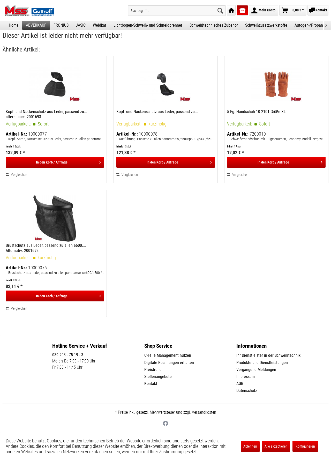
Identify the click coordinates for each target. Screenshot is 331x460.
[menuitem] (177, 10)
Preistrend (153, 369)
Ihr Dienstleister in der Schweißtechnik (268, 355)
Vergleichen (16, 175)
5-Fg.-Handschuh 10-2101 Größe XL (256, 111)
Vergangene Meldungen (256, 369)
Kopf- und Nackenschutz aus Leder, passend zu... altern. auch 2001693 (46, 114)
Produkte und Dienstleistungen (262, 362)
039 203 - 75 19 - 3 (67, 354)
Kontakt (150, 383)
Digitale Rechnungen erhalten (169, 362)
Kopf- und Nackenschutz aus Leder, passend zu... (157, 111)
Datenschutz (246, 390)
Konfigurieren (305, 446)
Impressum (245, 376)
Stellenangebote (158, 376)
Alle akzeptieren (276, 446)
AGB (239, 383)
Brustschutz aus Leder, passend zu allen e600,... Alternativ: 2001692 (46, 248)
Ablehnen (250, 446)
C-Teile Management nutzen (167, 355)
